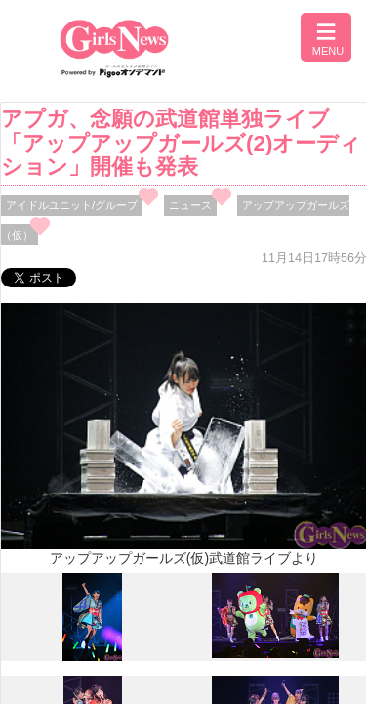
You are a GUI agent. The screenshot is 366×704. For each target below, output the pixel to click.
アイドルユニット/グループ (72, 205)
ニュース (190, 205)
